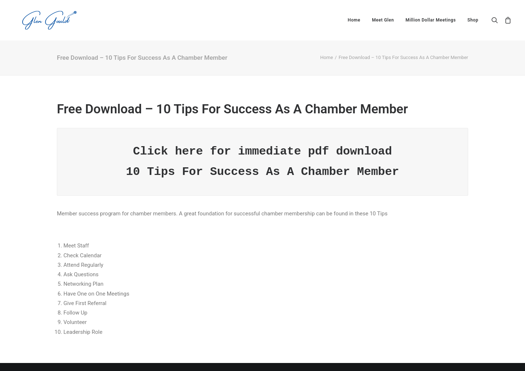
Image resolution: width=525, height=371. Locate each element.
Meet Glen (383, 20)
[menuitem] (354, 20)
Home (354, 20)
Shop (472, 20)
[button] (496, 20)
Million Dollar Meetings (430, 20)
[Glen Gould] (40, 20)
